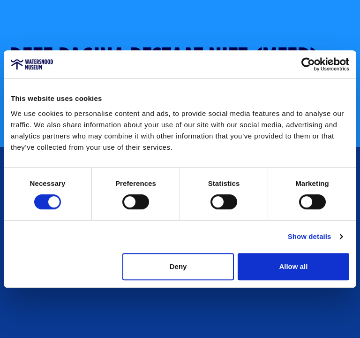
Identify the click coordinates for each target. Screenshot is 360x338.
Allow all (293, 266)
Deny (178, 266)
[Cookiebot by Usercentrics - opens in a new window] (308, 64)
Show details (309, 236)
